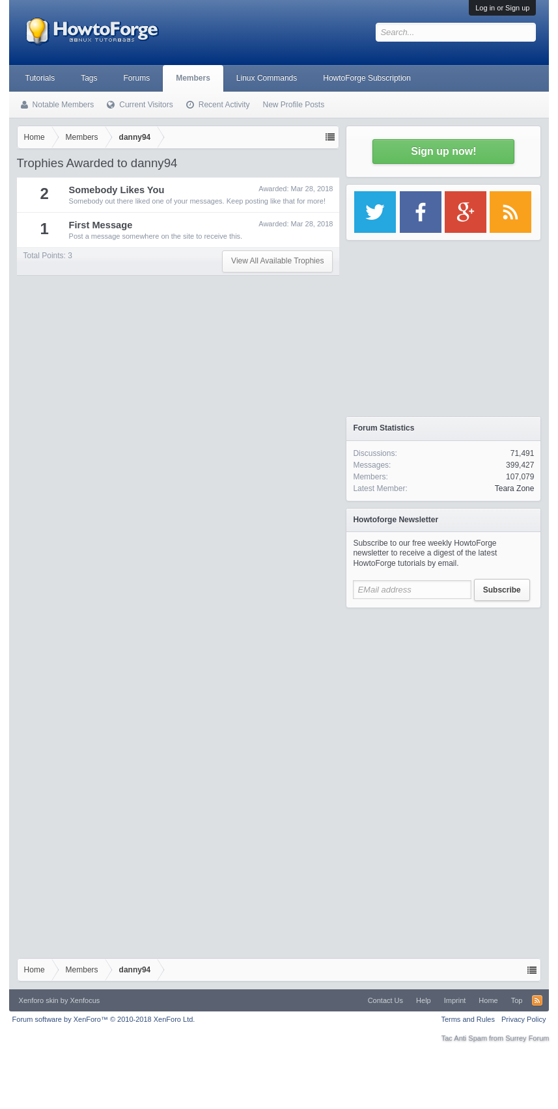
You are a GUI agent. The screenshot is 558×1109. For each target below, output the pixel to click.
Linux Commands (266, 78)
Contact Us (385, 1000)
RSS (537, 1000)
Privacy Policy (523, 1019)
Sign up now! (443, 151)
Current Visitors (146, 104)
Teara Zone (515, 488)
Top (517, 1000)
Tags (89, 78)
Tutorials (40, 78)
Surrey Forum (527, 1038)
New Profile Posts (293, 104)
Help (423, 1000)
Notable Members (63, 104)
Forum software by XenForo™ (103, 1019)
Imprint (455, 1000)
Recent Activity (224, 104)
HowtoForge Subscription (367, 78)
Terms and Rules (468, 1019)
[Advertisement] (443, 696)
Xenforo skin (39, 1000)
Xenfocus (85, 1000)
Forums (137, 78)
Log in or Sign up (502, 8)
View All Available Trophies (277, 260)
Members (193, 78)
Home (488, 1000)
